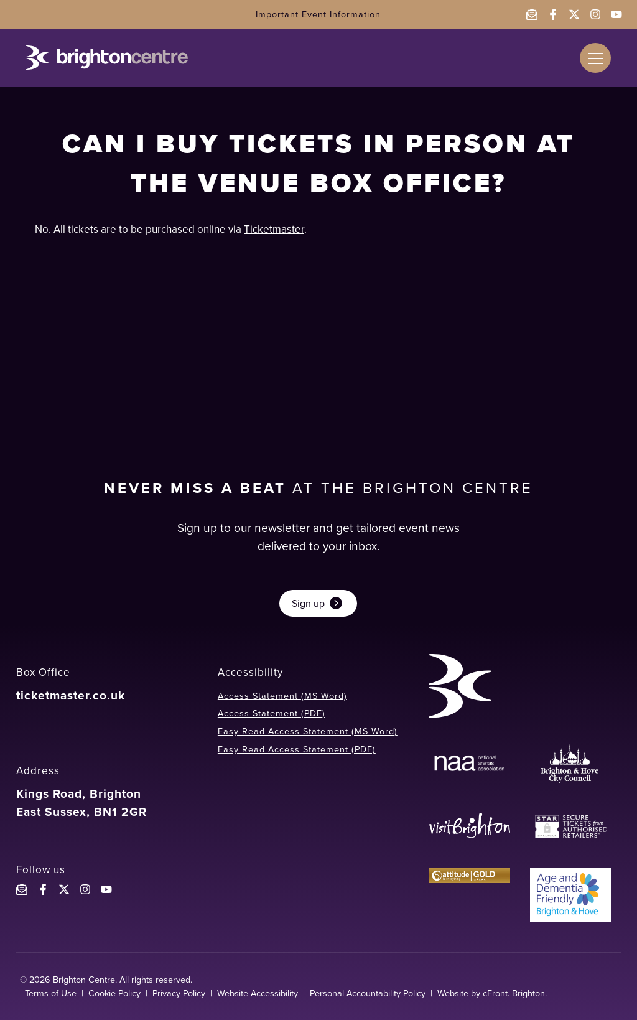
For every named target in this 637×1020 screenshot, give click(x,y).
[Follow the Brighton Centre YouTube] (106, 889)
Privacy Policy (178, 993)
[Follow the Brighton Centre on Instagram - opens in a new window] (595, 14)
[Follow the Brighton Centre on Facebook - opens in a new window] (553, 14)
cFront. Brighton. (515, 993)
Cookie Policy (114, 993)
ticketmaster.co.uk (70, 695)
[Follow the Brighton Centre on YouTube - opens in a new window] (616, 14)
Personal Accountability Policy (367, 993)
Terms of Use (51, 993)
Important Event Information (318, 14)
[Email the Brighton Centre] (531, 14)
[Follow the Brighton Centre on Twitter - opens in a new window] (574, 14)
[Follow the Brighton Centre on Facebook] (43, 889)
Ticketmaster (274, 229)
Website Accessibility (257, 993)
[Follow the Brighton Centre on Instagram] (85, 889)
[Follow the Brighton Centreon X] (64, 889)
